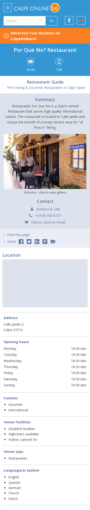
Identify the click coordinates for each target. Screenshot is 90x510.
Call (59, 65)
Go (51, 20)
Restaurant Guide (45, 82)
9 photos (45, 192)
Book (30, 65)
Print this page (18, 234)
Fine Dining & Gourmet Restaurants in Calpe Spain (46, 87)
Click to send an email (48, 222)
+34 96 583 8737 (48, 215)
